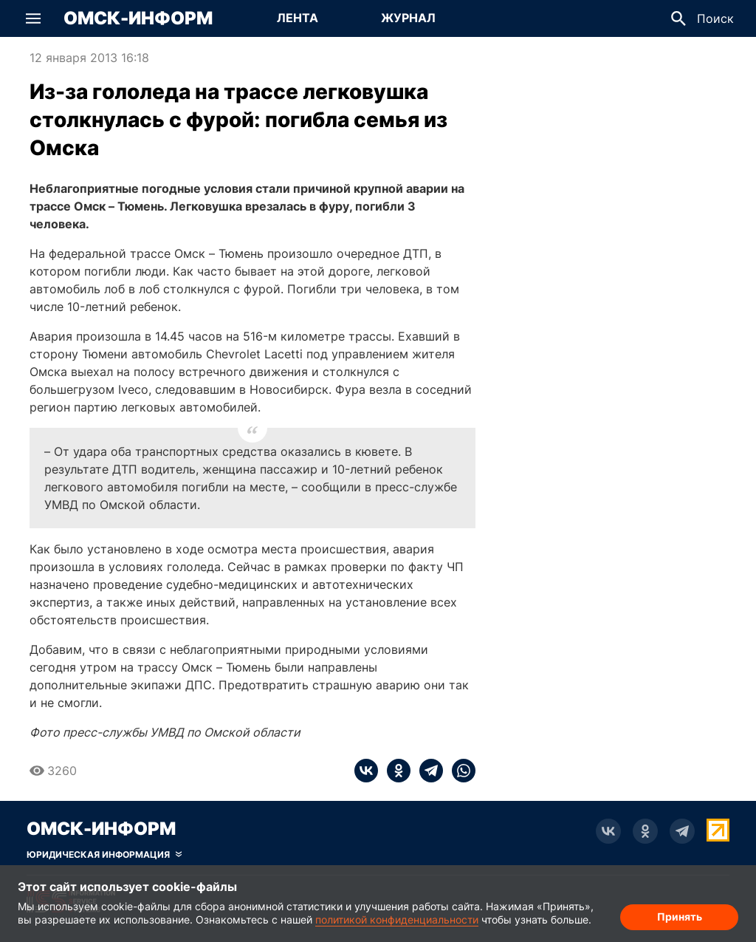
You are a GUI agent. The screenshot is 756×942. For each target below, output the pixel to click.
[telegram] (426, 770)
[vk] (366, 770)
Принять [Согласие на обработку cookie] (679, 916)
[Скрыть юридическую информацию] (104, 855)
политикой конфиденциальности (396, 919)
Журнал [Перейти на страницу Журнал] (408, 17)
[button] (33, 18)
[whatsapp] (459, 770)
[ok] (394, 770)
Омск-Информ (138, 18)
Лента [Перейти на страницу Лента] (297, 17)
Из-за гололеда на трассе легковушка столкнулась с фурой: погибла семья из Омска (238, 119)
